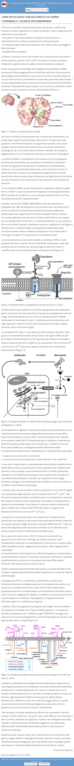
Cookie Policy (44, 764)
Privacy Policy (31, 764)
